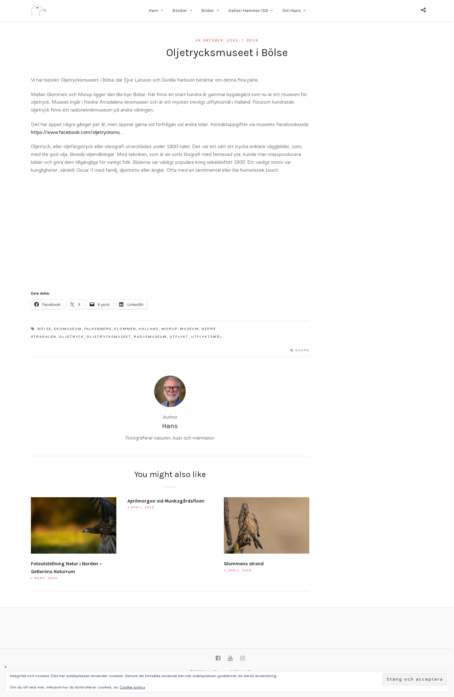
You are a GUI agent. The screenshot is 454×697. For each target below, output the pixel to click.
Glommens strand (244, 564)
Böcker (179, 10)
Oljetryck (71, 337)
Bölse (44, 329)
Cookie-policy (132, 687)
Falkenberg (98, 329)
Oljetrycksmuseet (108, 337)
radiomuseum (150, 337)
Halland (149, 329)
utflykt (179, 337)
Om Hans (291, 10)
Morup (169, 329)
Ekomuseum (68, 329)
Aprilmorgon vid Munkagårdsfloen (165, 501)
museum (189, 329)
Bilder (207, 10)
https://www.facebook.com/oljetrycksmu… (78, 132)
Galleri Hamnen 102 (248, 10)
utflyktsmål (206, 337)
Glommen (125, 329)
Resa (253, 40)
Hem (153, 10)
